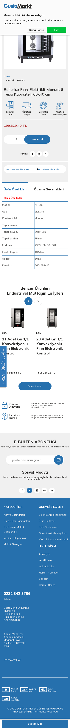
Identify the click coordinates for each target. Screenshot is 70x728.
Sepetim (43, 578)
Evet (56, 30)
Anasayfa (44, 554)
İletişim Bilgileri (47, 584)
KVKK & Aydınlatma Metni (53, 539)
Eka (4, 332)
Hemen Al (37, 139)
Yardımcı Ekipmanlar (15, 537)
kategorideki (14, 169)
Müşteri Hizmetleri (49, 572)
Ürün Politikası (47, 520)
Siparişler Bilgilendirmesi (53, 514)
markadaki (45, 169)
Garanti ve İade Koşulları (52, 533)
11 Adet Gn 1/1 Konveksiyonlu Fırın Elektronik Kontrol (15, 346)
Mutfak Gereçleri (13, 544)
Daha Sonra (36, 30)
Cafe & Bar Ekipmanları (17, 520)
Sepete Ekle (35, 723)
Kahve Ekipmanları (14, 514)
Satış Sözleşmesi (48, 527)
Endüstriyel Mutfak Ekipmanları (14, 529)
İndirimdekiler (46, 566)
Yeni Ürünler (46, 560)
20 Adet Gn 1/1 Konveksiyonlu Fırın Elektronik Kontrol (49, 346)
